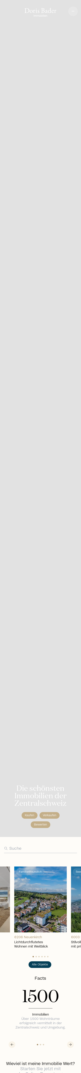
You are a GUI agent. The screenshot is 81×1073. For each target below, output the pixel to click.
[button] (73, 11)
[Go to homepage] (40, 13)
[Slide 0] (33, 956)
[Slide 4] (44, 956)
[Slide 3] (42, 956)
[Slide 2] (39, 956)
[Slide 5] (47, 956)
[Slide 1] (36, 956)
